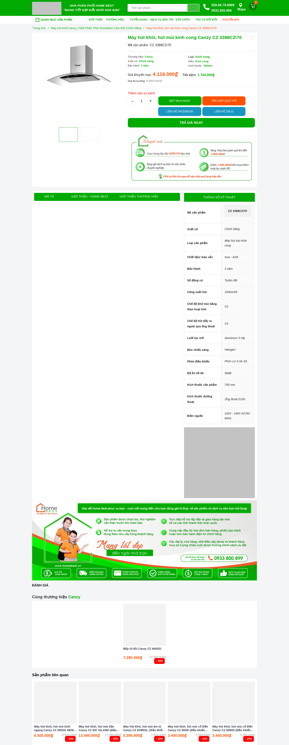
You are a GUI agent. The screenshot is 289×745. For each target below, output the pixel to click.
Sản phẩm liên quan (51, 674)
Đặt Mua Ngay (179, 100)
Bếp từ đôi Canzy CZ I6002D (142, 648)
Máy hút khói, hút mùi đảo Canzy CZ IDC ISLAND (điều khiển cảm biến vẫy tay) (98, 727)
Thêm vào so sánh (141, 92)
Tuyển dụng (138, 18)
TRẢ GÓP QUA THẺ (224, 100)
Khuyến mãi (232, 19)
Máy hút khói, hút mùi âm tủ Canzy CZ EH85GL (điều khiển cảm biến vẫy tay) (143, 727)
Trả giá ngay (191, 122)
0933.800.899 (221, 10)
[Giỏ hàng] (253, 6)
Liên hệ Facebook (179, 110)
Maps (241, 7)
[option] (79, 79)
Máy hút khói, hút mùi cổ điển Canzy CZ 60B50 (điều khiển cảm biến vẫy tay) (232, 727)
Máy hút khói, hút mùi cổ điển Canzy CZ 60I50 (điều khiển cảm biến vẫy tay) (188, 727)
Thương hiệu (116, 19)
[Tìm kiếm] (193, 8)
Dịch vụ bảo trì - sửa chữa (171, 19)
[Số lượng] (141, 100)
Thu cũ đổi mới (207, 19)
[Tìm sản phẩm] (157, 8)
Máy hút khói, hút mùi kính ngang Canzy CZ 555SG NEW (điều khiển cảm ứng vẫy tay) (54, 727)
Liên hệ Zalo (224, 110)
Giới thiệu (96, 18)
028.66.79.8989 (222, 4)
